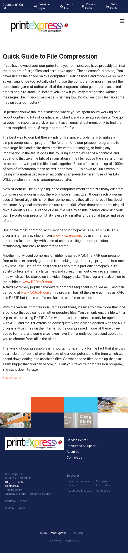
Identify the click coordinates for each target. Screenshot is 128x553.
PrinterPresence (71, 541)
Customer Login (44, 6)
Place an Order (90, 6)
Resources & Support (81, 446)
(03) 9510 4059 (14, 482)
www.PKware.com (67, 235)
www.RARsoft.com (37, 282)
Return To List (13, 378)
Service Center (77, 440)
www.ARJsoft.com (35, 292)
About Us (73, 451)
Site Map (77, 533)
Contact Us (74, 457)
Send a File (68, 6)
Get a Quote (114, 6)
